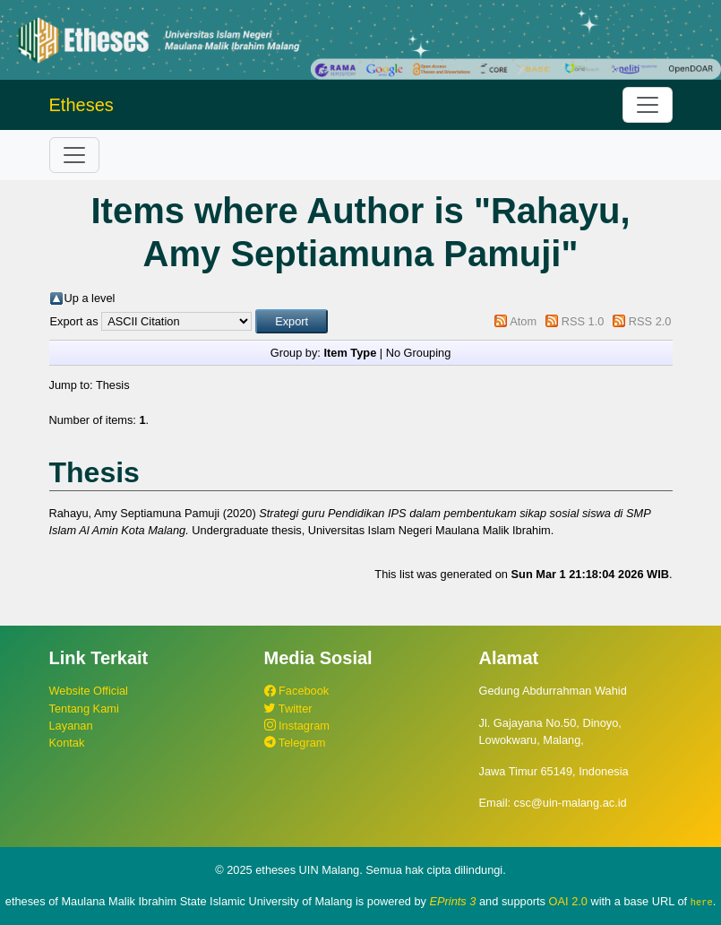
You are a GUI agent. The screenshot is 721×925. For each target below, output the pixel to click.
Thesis (113, 385)
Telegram (295, 742)
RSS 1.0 (583, 321)
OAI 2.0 (568, 901)
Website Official (88, 690)
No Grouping (418, 352)
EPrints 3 (453, 901)
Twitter (288, 708)
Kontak (67, 742)
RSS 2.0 (650, 321)
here (702, 901)
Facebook (297, 690)
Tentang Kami (84, 708)
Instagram (297, 725)
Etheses (81, 105)
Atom (523, 321)
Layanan (71, 725)
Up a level (90, 298)
